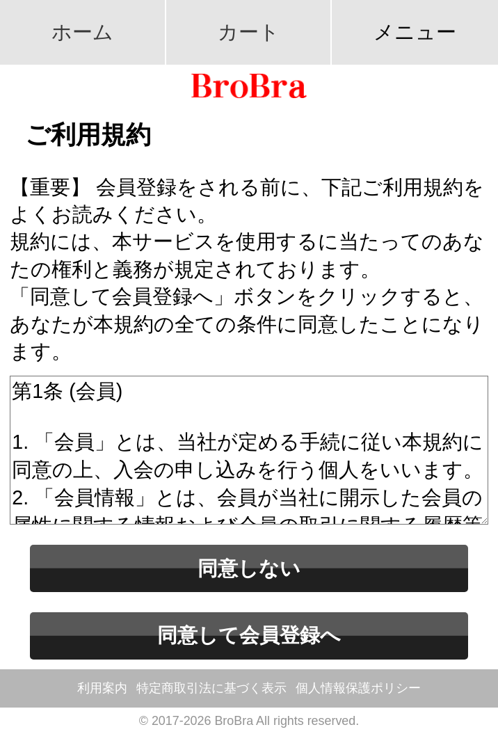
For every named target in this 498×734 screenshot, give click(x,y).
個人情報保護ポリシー (358, 688)
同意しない (249, 568)
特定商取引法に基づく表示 (211, 688)
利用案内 (102, 688)
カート (249, 32)
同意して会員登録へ (249, 635)
